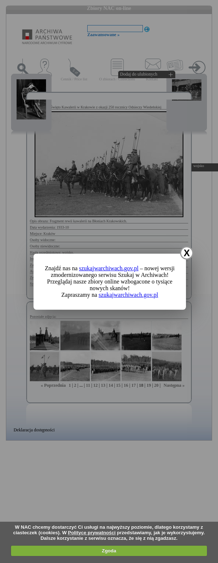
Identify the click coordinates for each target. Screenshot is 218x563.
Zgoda (109, 550)
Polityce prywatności (92, 532)
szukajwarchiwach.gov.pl (109, 268)
